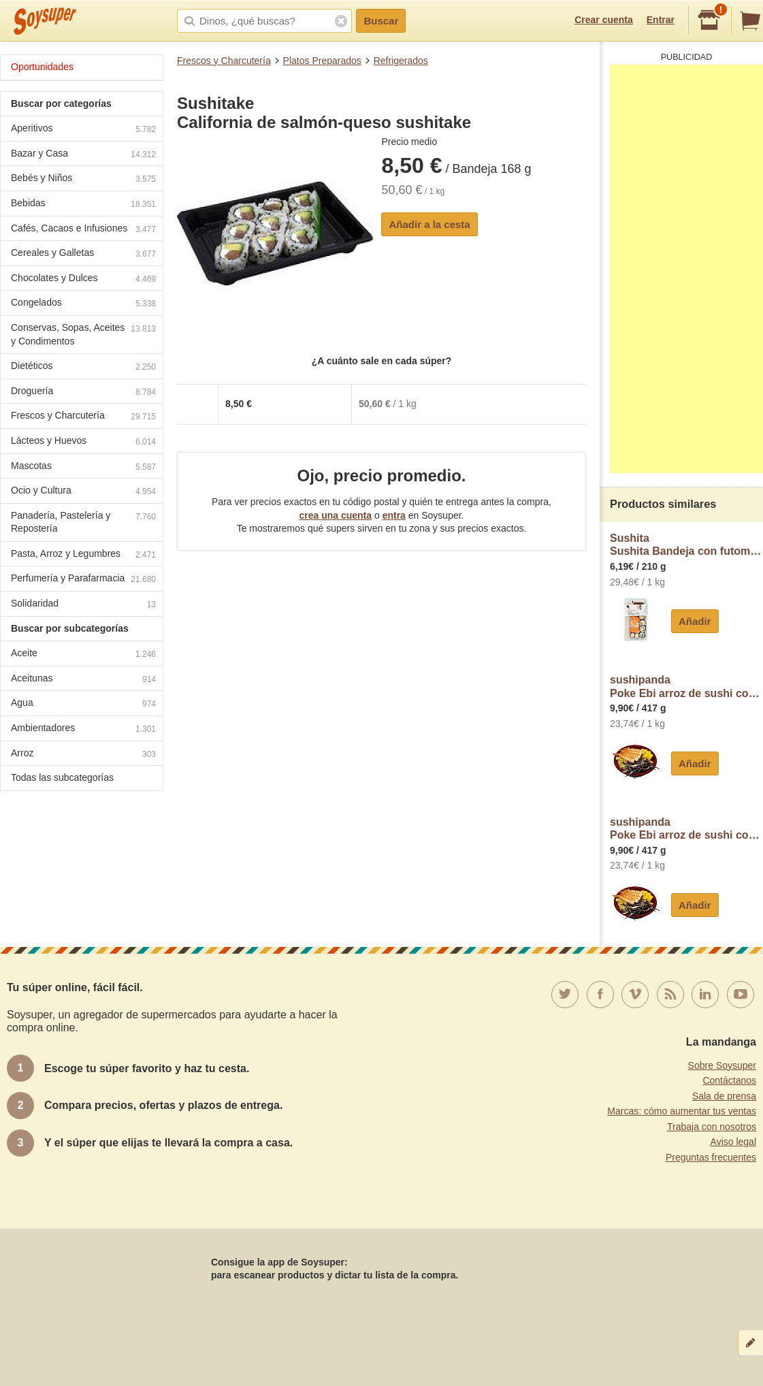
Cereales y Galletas (83, 254)
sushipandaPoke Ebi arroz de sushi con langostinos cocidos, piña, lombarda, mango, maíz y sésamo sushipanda (686, 686)
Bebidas (83, 204)
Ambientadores (83, 729)
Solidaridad (83, 605)
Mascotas (83, 467)
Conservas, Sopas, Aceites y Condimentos (83, 334)
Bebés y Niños (83, 179)
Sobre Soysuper (722, 1065)
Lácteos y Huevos (83, 442)
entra (394, 515)
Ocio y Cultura (83, 492)
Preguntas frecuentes (711, 1157)
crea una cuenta (335, 515)
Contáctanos (729, 1080)
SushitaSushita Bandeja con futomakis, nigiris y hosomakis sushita (686, 545)
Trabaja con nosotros (711, 1126)
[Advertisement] (686, 269)
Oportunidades (42, 66)
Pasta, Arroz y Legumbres (83, 555)
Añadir (695, 621)
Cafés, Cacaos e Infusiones (83, 230)
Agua (83, 704)
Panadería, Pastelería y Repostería (83, 522)
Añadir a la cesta (429, 224)
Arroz (83, 754)
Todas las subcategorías (62, 777)
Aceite (83, 654)
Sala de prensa (724, 1096)
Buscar (380, 21)
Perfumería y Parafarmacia (83, 580)
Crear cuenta (603, 19)
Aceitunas (83, 680)
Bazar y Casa (83, 155)
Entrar (661, 19)
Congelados (83, 304)
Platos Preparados (322, 60)
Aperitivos (83, 130)
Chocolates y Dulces (83, 279)
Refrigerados (401, 60)
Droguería (83, 392)
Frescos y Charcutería (224, 60)
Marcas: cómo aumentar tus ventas (681, 1111)
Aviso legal (733, 1141)
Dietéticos (83, 367)
